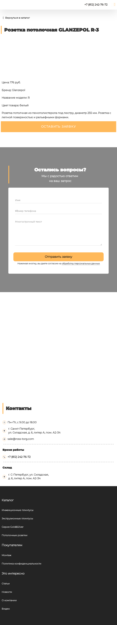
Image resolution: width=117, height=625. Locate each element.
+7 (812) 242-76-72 (19, 456)
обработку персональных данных (81, 263)
